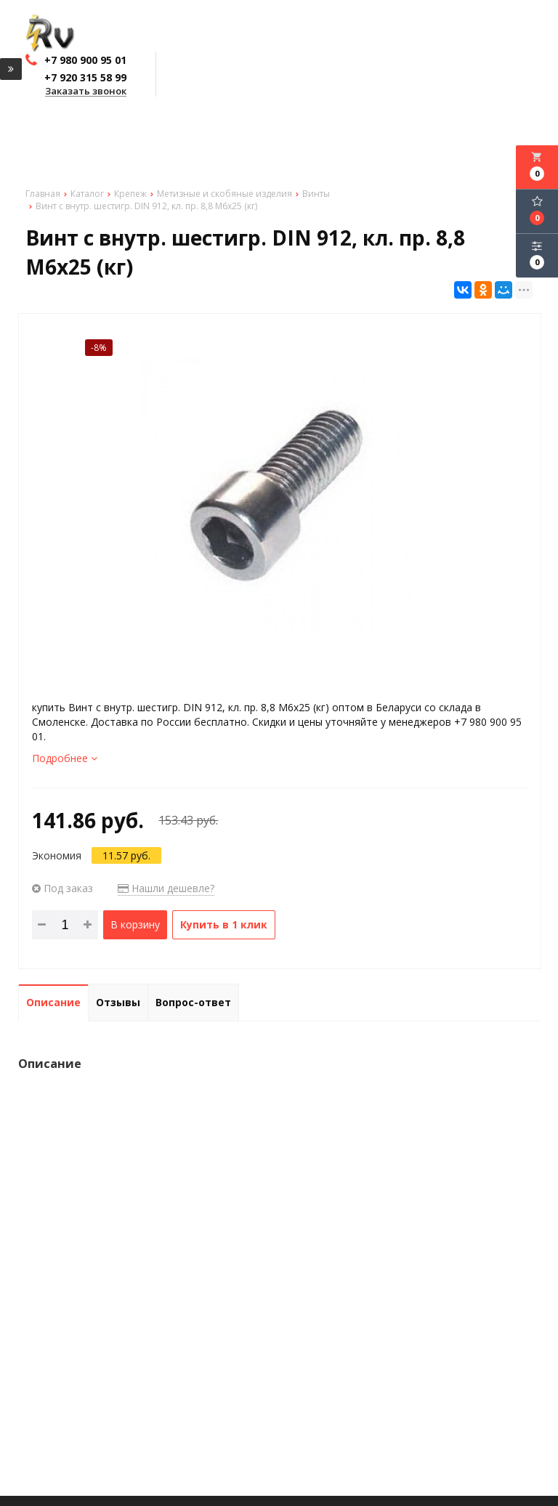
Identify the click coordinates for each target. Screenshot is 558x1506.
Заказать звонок (85, 91)
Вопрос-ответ (193, 1002)
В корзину (135, 924)
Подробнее (64, 758)
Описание (53, 1002)
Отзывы (118, 1002)
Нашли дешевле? (166, 888)
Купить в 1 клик (223, 924)
